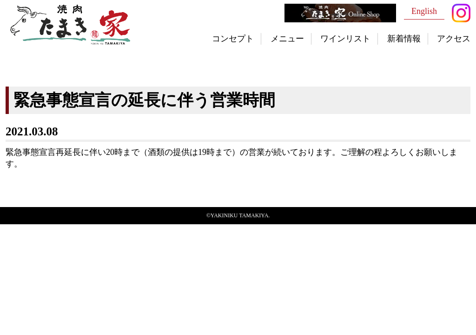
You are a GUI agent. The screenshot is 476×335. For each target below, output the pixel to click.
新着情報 (404, 38)
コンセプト (233, 38)
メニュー (287, 38)
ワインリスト (345, 38)
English (424, 11)
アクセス (453, 38)
